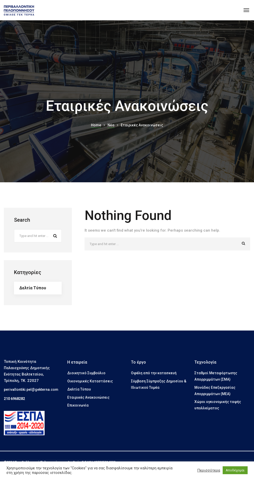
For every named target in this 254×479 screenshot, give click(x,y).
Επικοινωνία (78, 405)
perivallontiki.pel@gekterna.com (31, 389)
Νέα (111, 125)
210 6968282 (14, 399)
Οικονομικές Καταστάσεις (90, 381)
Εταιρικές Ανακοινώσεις (88, 397)
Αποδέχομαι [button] (235, 470)
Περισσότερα (208, 470)
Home (96, 125)
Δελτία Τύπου (32, 288)
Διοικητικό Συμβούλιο (86, 373)
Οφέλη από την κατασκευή (154, 373)
